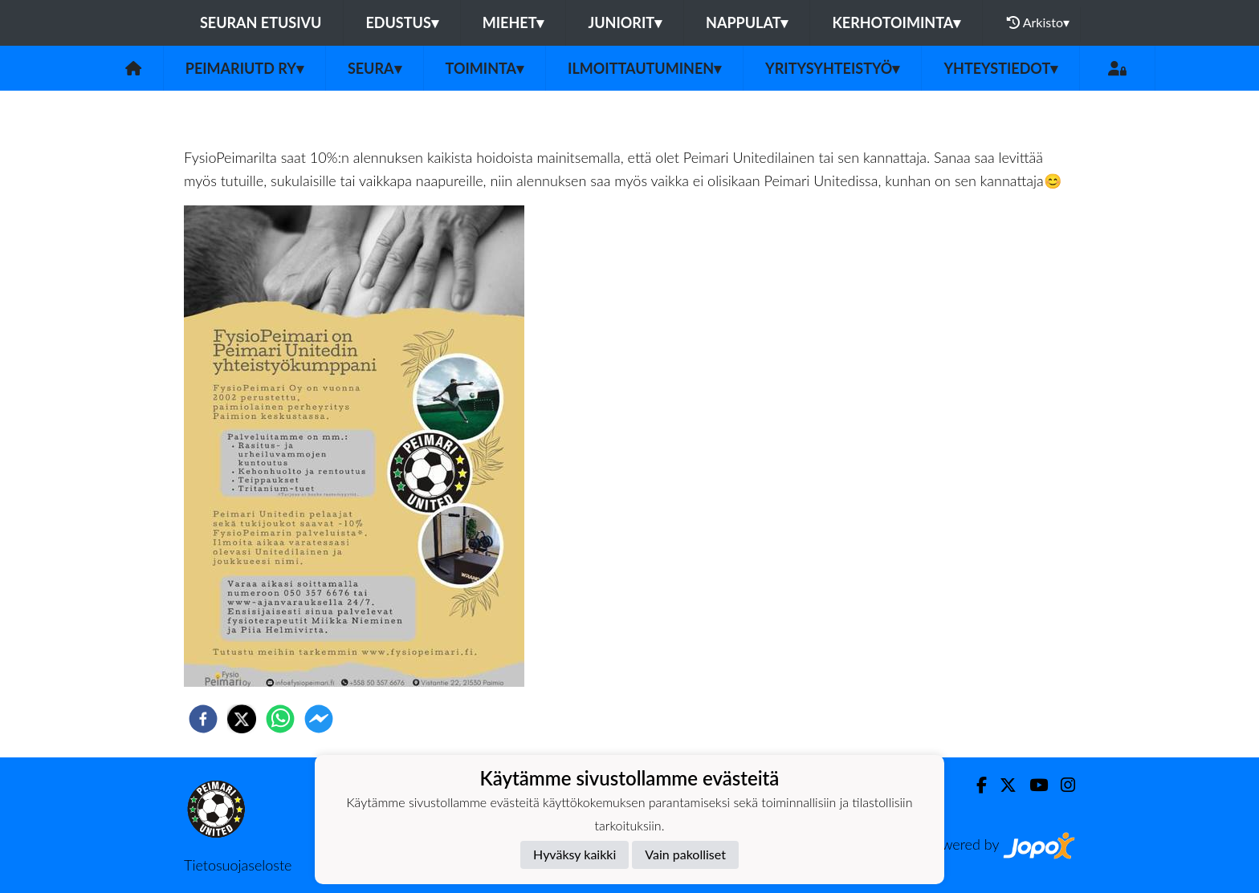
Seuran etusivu (261, 22)
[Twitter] (1002, 785)
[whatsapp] (280, 718)
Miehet (513, 22)
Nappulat (747, 22)
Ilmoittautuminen (644, 68)
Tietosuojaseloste (237, 865)
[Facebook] (975, 785)
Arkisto (1038, 22)
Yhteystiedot (1000, 68)
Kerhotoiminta (896, 22)
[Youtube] (1032, 785)
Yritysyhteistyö (832, 68)
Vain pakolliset (685, 854)
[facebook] (203, 718)
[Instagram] (1061, 785)
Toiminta (485, 68)
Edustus (401, 22)
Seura (374, 68)
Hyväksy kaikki (574, 854)
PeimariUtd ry (244, 68)
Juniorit (625, 22)
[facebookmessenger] (318, 718)
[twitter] (241, 718)
